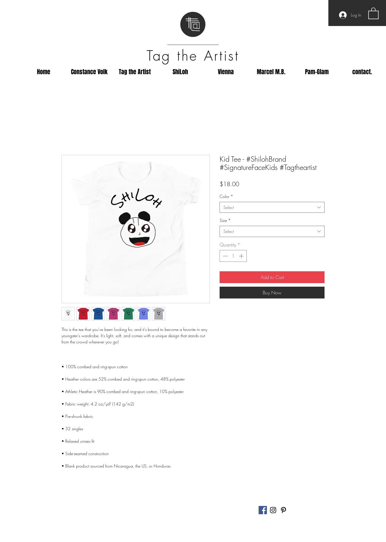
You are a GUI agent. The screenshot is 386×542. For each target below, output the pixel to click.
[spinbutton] (233, 256)
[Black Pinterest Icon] (283, 510)
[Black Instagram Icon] (273, 510)
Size (225, 220)
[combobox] (272, 207)
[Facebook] (263, 510)
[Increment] (242, 256)
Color (226, 196)
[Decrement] (224, 256)
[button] (373, 13)
